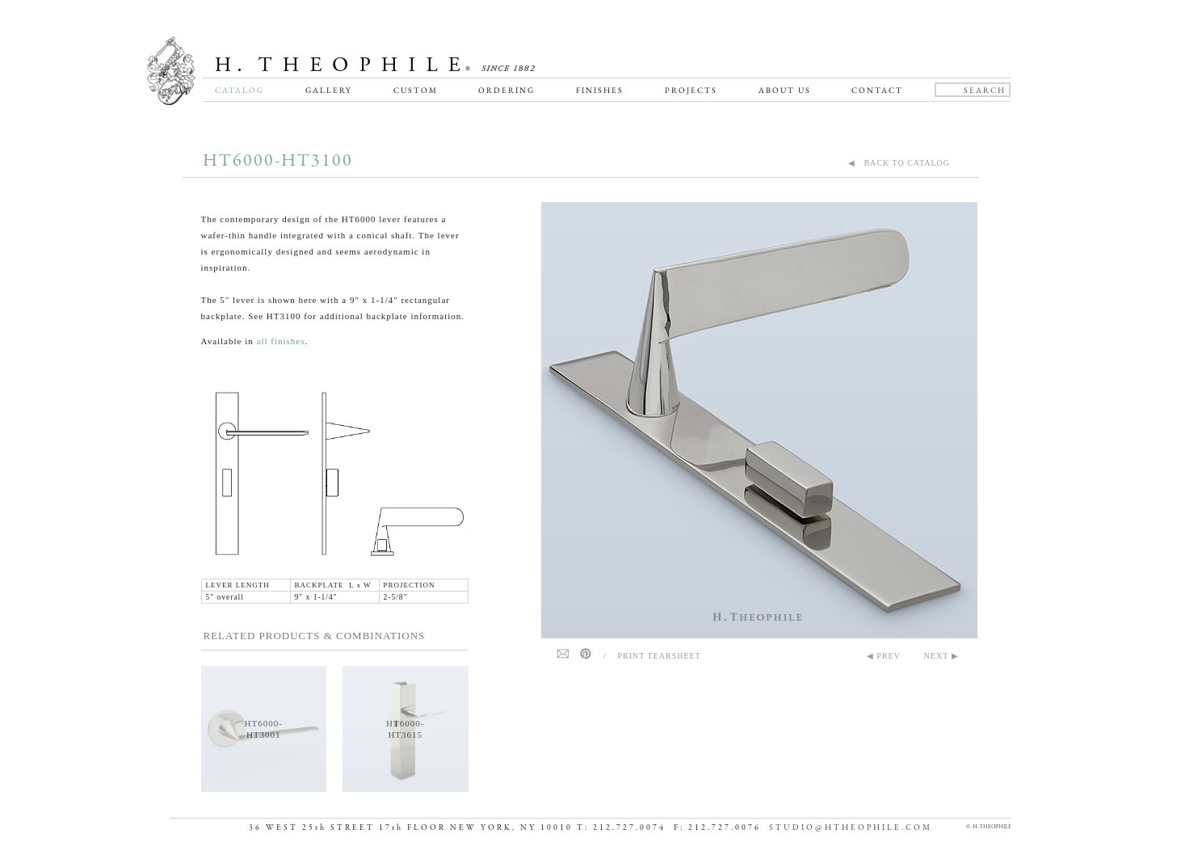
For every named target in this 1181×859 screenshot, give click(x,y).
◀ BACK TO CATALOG (899, 162)
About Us (785, 90)
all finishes (281, 341)
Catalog (239, 90)
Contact (877, 90)
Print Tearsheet (659, 655)
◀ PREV (884, 655)
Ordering (506, 90)
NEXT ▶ (941, 655)
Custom (415, 90)
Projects (691, 90)
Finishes (600, 90)
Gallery (328, 90)
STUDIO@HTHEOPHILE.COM (850, 828)
